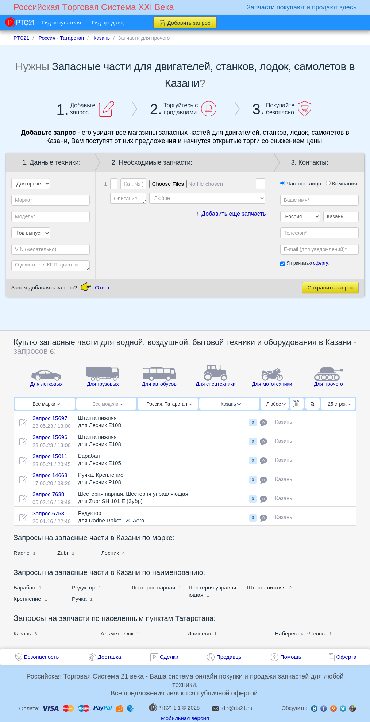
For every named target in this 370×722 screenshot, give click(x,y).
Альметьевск (117, 633)
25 (340, 404)
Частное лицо (300, 183)
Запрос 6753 (48, 513)
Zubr (63, 553)
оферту (320, 263)
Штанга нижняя (267, 587)
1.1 (164, 707)
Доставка (109, 657)
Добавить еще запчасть (230, 214)
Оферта (346, 657)
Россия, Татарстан (169, 404)
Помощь (290, 657)
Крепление (28, 599)
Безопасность (41, 657)
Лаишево (199, 633)
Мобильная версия (185, 718)
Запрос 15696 (50, 437)
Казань (231, 404)
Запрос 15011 (50, 456)
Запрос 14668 (50, 475)
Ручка (79, 599)
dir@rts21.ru (237, 708)
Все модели (107, 404)
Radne (22, 553)
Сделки (169, 657)
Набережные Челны (300, 633)
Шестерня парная (152, 587)
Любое (276, 404)
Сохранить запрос (330, 287)
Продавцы (229, 657)
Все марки (46, 404)
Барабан (24, 587)
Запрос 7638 (48, 494)
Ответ (102, 287)
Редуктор (83, 587)
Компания (341, 183)
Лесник (110, 553)
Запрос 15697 (50, 418)
